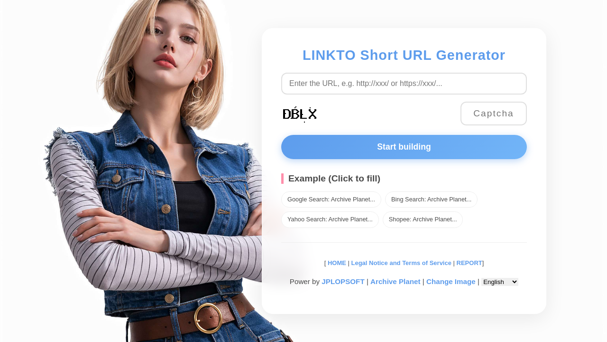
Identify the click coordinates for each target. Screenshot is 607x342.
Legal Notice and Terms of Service (401, 262)
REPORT (469, 262)
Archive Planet (395, 281)
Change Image (451, 281)
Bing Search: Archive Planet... (431, 199)
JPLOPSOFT (343, 281)
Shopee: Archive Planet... (423, 219)
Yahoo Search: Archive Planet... (330, 219)
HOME (336, 262)
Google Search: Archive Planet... (331, 199)
